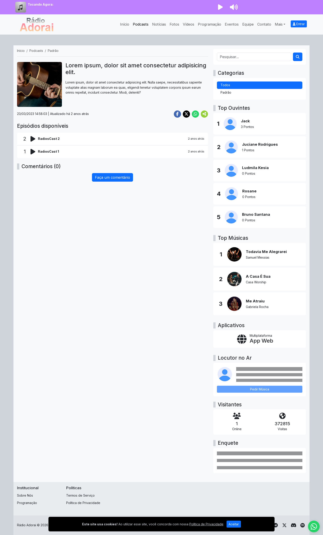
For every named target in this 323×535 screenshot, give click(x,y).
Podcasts (140, 24)
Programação (209, 24)
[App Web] (259, 339)
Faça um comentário (112, 177)
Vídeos (188, 24)
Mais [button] (279, 24)
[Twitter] (284, 525)
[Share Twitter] (186, 114)
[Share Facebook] (177, 114)
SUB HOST (132, 525)
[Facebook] (257, 525)
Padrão (225, 92)
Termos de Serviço (80, 495)
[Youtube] (239, 525)
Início (124, 24)
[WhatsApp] (231, 525)
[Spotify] (302, 525)
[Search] (297, 57)
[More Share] (204, 114)
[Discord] (293, 525)
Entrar (299, 24)
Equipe (248, 24)
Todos (225, 85)
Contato (264, 24)
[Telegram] (275, 525)
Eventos (232, 24)
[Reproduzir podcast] (34, 139)
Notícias (159, 24)
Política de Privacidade (83, 503)
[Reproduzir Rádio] (220, 7)
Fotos (174, 24)
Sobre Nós (25, 495)
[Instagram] (249, 525)
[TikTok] (266, 525)
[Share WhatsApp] (195, 114)
